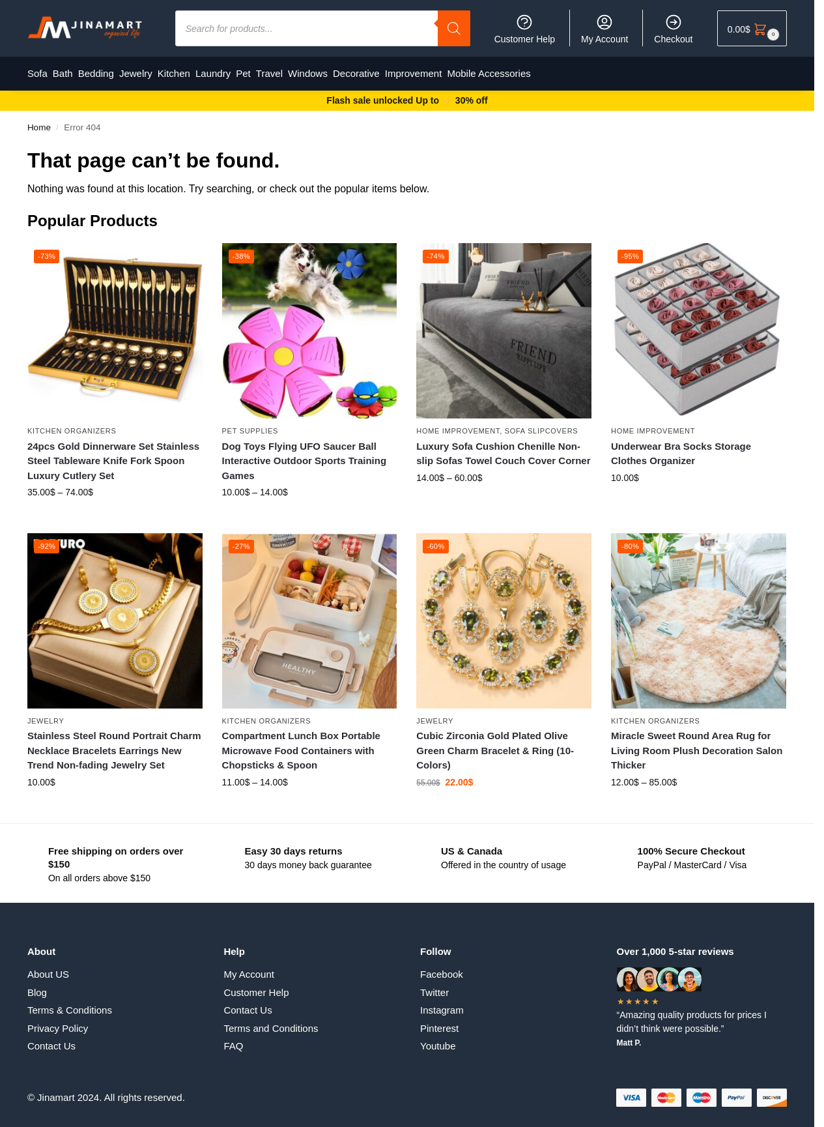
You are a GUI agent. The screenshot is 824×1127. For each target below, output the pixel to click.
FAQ (233, 1040)
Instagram (442, 1004)
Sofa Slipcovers (541, 425)
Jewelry (45, 715)
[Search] (454, 28)
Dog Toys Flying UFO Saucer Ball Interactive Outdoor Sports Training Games (304, 455)
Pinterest (439, 1022)
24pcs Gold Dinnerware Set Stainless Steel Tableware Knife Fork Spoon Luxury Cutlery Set (113, 455)
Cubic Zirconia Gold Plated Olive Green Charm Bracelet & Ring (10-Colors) (495, 744)
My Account (604, 28)
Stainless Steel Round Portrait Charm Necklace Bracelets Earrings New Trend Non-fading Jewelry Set (114, 744)
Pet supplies (250, 425)
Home (39, 121)
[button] (752, 28)
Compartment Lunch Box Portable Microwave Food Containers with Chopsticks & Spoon (301, 744)
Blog (37, 986)
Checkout (673, 28)
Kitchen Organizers (72, 425)
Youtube (438, 1040)
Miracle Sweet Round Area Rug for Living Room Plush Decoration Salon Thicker (696, 744)
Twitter (434, 986)
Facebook (441, 968)
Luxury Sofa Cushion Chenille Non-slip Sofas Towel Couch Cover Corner (503, 448)
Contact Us (51, 1040)
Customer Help (524, 28)
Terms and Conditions (270, 1022)
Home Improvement (458, 425)
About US (48, 968)
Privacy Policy (57, 1022)
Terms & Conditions (69, 1004)
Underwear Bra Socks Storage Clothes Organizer (681, 448)
